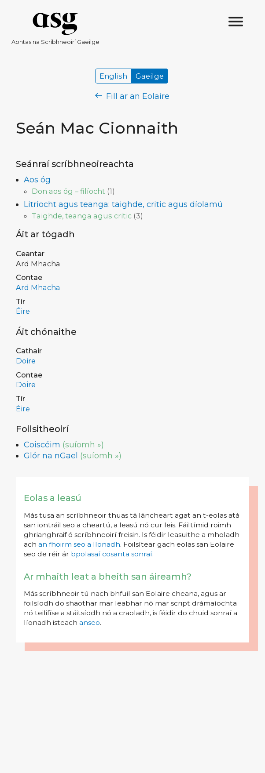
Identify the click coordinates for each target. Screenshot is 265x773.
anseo (89, 622)
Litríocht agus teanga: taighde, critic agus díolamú (123, 204)
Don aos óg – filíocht (68, 191)
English (113, 76)
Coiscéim (42, 445)
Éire (23, 311)
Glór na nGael (51, 456)
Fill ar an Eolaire (132, 96)
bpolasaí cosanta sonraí (111, 554)
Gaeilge (150, 76)
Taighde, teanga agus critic (82, 215)
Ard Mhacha (38, 287)
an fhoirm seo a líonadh (79, 544)
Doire (26, 360)
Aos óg (37, 180)
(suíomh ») (83, 445)
